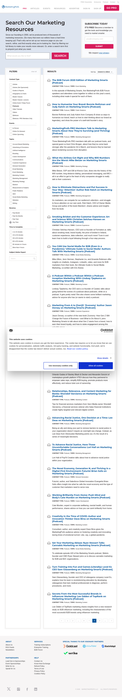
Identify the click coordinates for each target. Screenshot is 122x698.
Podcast (105, 2)
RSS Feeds (10, 648)
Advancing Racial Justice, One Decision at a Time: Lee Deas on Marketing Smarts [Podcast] (82, 420)
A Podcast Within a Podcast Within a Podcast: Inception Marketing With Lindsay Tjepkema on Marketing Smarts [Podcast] (79, 279)
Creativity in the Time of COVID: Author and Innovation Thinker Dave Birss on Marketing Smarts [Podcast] (81, 520)
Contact (112, 2)
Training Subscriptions (42, 646)
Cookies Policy (39, 674)
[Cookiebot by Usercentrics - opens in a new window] (102, 330)
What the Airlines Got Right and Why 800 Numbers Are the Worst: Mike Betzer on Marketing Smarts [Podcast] (81, 161)
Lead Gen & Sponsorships (15, 662)
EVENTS (46, 9)
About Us (9, 646)
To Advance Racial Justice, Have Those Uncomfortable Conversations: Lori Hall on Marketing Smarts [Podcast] (82, 448)
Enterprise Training (41, 648)
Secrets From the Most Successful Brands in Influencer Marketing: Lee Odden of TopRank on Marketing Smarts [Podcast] (79, 597)
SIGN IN (86, 9)
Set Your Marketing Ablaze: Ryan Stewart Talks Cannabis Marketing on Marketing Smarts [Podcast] (81, 545)
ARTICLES (34, 9)
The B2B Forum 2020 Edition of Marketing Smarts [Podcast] (80, 82)
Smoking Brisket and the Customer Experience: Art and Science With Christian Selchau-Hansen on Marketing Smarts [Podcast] (81, 220)
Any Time (15, 223)
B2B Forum (38, 651)
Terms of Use (39, 669)
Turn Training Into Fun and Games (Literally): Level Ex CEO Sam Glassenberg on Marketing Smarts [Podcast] (82, 569)
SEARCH (60, 56)
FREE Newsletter (86, 2)
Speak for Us (10, 669)
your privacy (104, 54)
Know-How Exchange (42, 664)
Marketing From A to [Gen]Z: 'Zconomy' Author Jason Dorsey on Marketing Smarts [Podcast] (82, 307)
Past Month (16, 214)
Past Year (16, 220)
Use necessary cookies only (61, 366)
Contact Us (38, 662)
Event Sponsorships (13, 664)
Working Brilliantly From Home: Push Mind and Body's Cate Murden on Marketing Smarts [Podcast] (81, 497)
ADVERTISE (74, 9)
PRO (25, 9)
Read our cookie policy (77, 349)
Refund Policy (39, 667)
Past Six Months (18, 217)
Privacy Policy (39, 672)
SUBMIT (99, 47)
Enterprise (97, 2)
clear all (34, 72)
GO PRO (112, 8)
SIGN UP (97, 9)
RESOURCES (59, 9)
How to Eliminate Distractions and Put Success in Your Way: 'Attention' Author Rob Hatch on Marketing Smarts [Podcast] (82, 191)
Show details (102, 358)
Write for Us (10, 667)
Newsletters (10, 651)
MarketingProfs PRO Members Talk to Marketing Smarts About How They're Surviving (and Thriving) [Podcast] (81, 132)
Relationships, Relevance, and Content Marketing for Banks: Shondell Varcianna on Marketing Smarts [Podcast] (81, 395)
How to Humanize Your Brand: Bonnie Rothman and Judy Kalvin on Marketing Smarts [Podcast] (81, 106)
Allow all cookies (96, 366)
